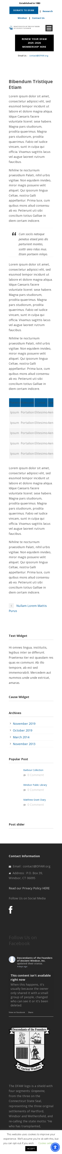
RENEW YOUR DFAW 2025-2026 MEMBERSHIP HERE (34, 42)
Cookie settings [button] (47, 1143)
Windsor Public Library (35, 784)
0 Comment (35, 775)
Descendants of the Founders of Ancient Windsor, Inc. (34, 959)
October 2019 (22, 730)
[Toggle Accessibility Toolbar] (55, 1147)
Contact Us (38, 17)
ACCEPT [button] (31, 1148)
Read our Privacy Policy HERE (29, 888)
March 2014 (21, 737)
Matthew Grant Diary (34, 799)
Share (30, 1012)
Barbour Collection (33, 770)
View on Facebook (17, 1012)
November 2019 (24, 724)
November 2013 (24, 744)
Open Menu (49, 28)
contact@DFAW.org (38, 55)
